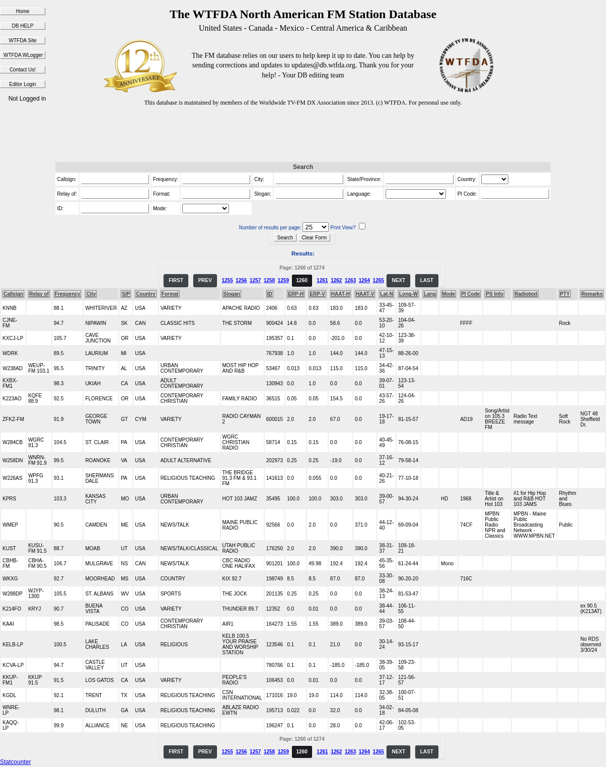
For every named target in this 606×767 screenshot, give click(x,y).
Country (145, 294)
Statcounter (15, 761)
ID (269, 294)
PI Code (470, 294)
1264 (364, 280)
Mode (448, 294)
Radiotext (526, 294)
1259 (283, 280)
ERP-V (317, 294)
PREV (205, 280)
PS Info (494, 294)
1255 (227, 280)
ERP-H (296, 294)
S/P (126, 294)
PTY (565, 294)
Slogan (231, 294)
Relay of (39, 294)
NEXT (398, 280)
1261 (322, 280)
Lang (430, 294)
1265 (378, 280)
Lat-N (386, 294)
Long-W (408, 294)
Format (170, 294)
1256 (241, 280)
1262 (336, 280)
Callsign (13, 294)
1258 (269, 280)
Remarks (591, 294)
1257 (255, 280)
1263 (350, 280)
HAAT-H (340, 294)
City (91, 294)
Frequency (68, 294)
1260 (302, 280)
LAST (426, 280)
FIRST (176, 280)
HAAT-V (365, 294)
